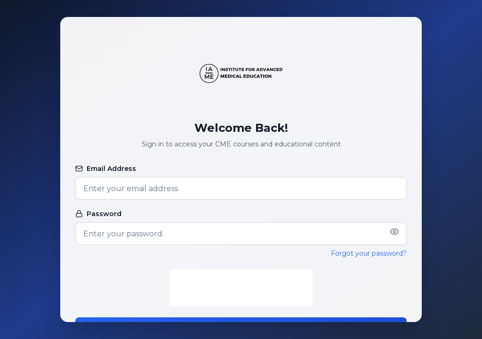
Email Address (105, 168)
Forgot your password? (369, 253)
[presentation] (241, 287)
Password (98, 214)
